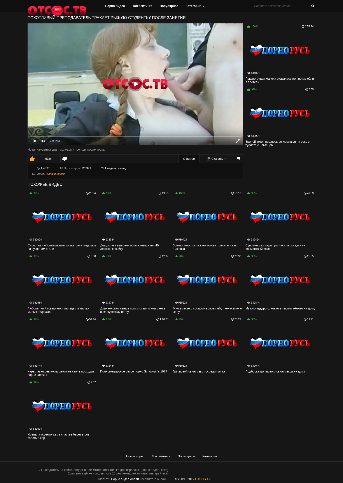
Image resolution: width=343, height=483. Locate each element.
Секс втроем (56, 173)
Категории (193, 6)
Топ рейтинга (142, 6)
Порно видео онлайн (126, 479)
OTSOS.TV (203, 479)
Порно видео (115, 6)
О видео (189, 158)
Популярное (169, 6)
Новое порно (135, 456)
